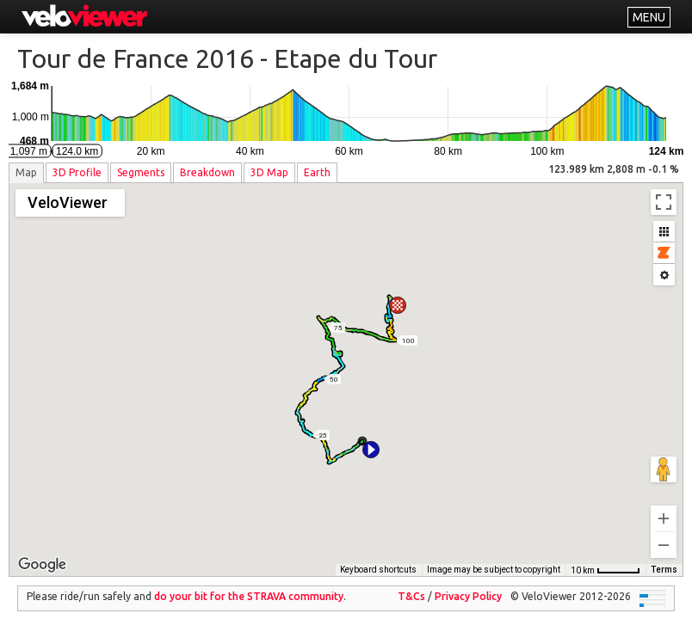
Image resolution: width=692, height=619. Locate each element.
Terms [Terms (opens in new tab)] (664, 557)
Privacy (468, 584)
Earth (317, 172)
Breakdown (207, 172)
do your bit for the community (248, 584)
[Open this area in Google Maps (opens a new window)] (42, 553)
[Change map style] (70, 203)
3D (77, 172)
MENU (649, 17)
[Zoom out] (664, 533)
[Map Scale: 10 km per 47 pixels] (605, 558)
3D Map (269, 172)
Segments (140, 172)
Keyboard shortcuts (378, 557)
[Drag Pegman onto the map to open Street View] (664, 457)
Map (26, 172)
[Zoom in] (664, 506)
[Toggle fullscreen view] (664, 202)
